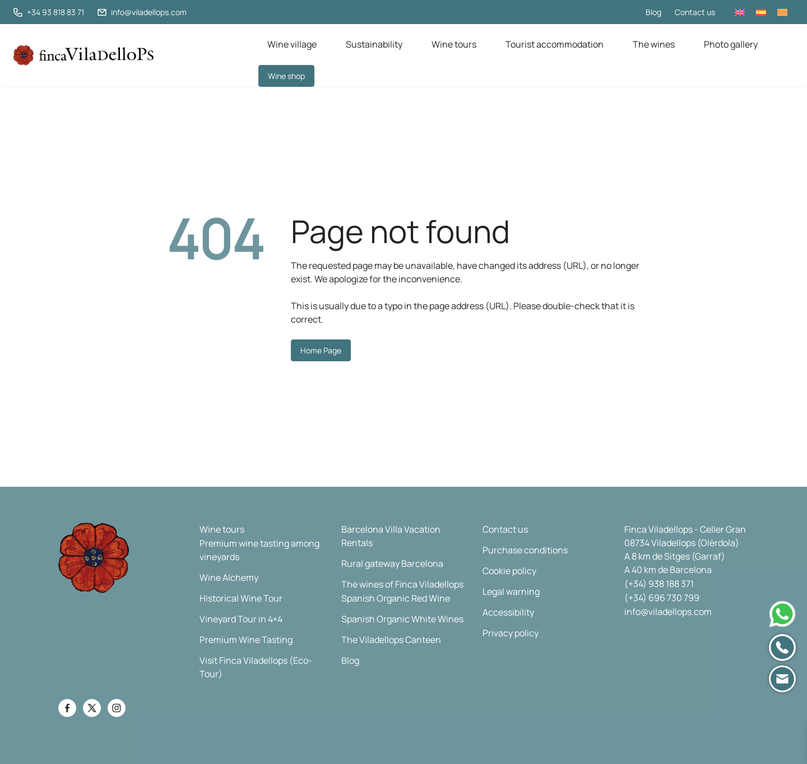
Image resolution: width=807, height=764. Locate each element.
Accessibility (508, 612)
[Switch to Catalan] (782, 12)
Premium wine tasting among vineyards (259, 550)
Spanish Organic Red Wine (395, 598)
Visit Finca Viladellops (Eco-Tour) (256, 667)
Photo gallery (731, 44)
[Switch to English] (739, 12)
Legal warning (511, 591)
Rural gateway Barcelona (392, 563)
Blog (653, 12)
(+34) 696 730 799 (661, 597)
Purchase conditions (525, 550)
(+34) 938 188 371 (659, 583)
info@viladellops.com (668, 611)
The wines (654, 44)
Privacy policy (511, 633)
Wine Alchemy (229, 577)
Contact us (695, 12)
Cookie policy (509, 571)
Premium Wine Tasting (246, 639)
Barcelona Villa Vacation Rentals (390, 536)
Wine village (292, 44)
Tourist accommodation (554, 44)
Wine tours (454, 44)
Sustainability (374, 44)
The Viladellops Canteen (391, 639)
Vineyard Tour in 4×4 (241, 619)
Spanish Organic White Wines (402, 619)
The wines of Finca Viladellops (402, 584)
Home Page (320, 350)
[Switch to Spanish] (761, 12)
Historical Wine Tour (241, 598)
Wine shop (286, 76)
